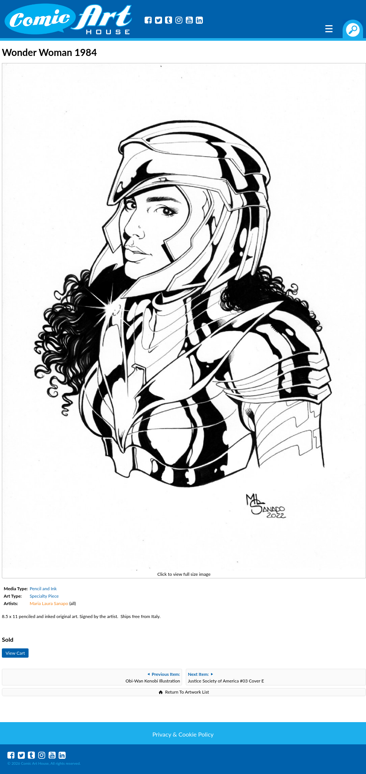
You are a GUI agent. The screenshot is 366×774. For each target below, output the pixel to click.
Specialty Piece (44, 596)
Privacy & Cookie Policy (183, 734)
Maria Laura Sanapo (49, 603)
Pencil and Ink (43, 588)
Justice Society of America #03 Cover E (226, 677)
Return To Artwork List (187, 692)
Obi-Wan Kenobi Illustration (152, 677)
